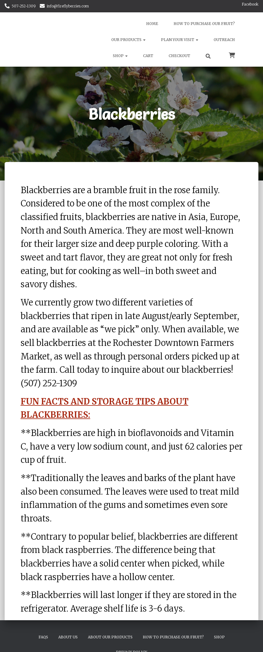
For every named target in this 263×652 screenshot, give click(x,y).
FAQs (43, 637)
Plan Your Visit (179, 39)
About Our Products (110, 637)
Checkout (179, 55)
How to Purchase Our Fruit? (204, 23)
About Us (68, 637)
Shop (120, 55)
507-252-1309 (24, 6)
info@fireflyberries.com (68, 6)
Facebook (250, 4)
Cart (148, 55)
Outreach (224, 39)
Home (152, 23)
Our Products (128, 39)
